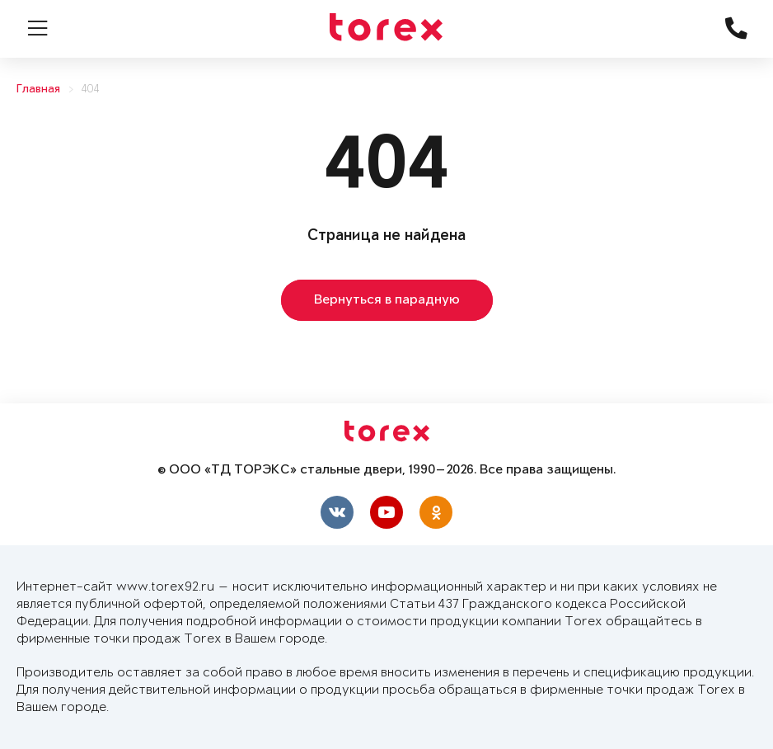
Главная (38, 89)
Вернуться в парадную (387, 300)
